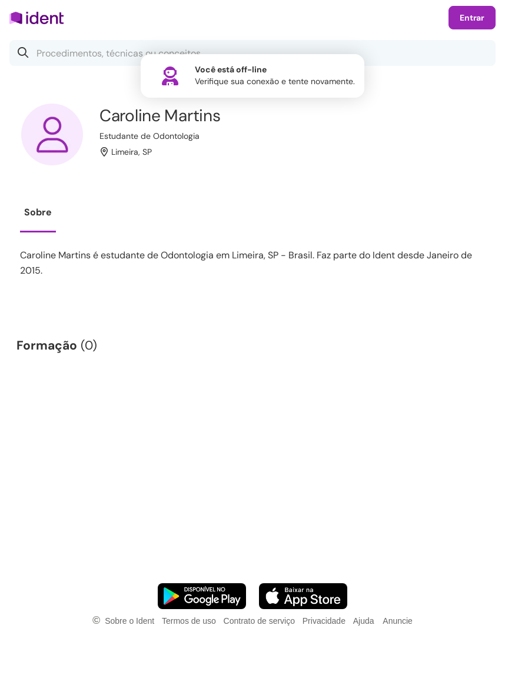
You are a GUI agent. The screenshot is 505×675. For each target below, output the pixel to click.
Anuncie (398, 621)
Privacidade (324, 621)
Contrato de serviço (259, 621)
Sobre (38, 212)
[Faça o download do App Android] (202, 596)
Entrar (472, 17)
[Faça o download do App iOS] (303, 596)
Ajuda (363, 621)
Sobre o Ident (129, 621)
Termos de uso (189, 621)
